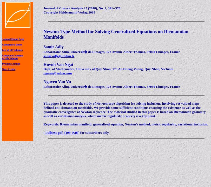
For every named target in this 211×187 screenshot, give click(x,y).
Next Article (8, 69)
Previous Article (11, 63)
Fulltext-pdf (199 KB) (61, 133)
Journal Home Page (13, 39)
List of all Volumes (12, 50)
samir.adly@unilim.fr (58, 56)
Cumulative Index (12, 44)
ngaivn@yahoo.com (57, 73)
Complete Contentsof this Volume (12, 57)
